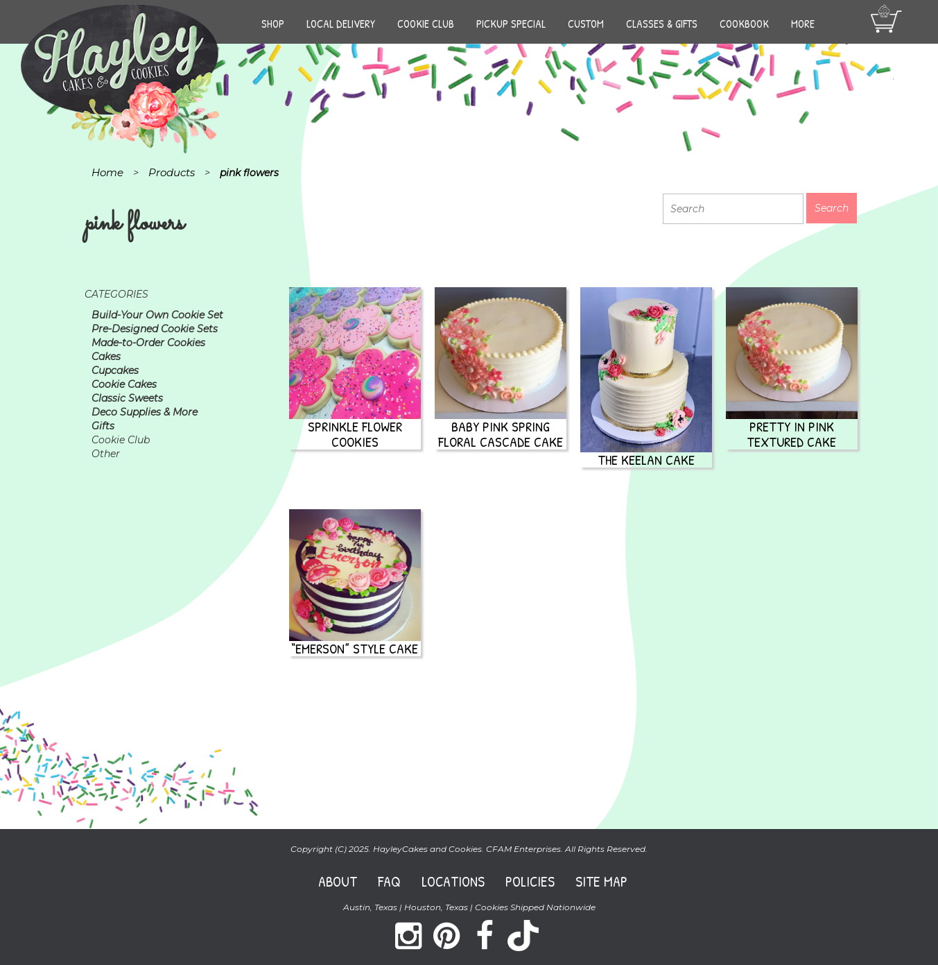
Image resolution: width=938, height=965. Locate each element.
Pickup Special (511, 23)
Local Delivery (340, 23)
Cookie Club (425, 23)
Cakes (106, 356)
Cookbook (744, 23)
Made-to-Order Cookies (148, 342)
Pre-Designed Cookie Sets (155, 329)
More (803, 23)
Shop (272, 23)
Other (106, 453)
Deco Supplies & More (145, 412)
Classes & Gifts (661, 23)
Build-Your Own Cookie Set (157, 315)
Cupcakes (115, 370)
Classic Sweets (127, 398)
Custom (586, 23)
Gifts (103, 426)
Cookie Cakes (124, 384)
